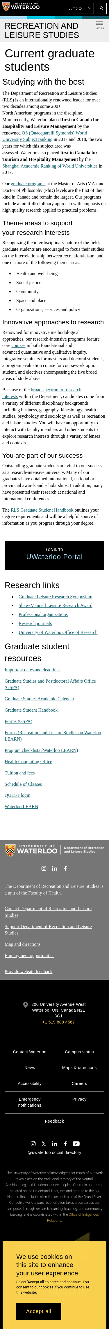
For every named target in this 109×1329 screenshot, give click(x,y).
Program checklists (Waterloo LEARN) (41, 750)
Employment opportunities (29, 955)
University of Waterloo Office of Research (58, 632)
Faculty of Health (44, 892)
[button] (80, 8)
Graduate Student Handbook (31, 710)
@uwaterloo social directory (54, 1152)
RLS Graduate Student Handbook (42, 509)
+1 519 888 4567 (58, 1022)
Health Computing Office (28, 761)
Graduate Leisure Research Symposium (55, 596)
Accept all (38, 1311)
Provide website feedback (28, 971)
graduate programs (28, 183)
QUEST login (17, 795)
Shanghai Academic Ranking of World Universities (50, 165)
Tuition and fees (20, 772)
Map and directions (23, 944)
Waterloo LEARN (21, 806)
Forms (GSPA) (18, 721)
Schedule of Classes (23, 783)
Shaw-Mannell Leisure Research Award (55, 605)
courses (19, 345)
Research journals (35, 623)
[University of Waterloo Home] (21, 8)
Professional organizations (43, 614)
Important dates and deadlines (32, 669)
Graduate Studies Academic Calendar (39, 698)
